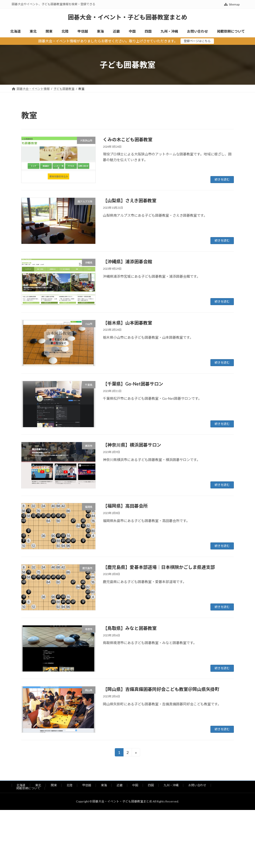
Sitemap (232, 4)
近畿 (120, 785)
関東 (54, 785)
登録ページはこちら (197, 41)
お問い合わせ (197, 785)
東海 (104, 785)
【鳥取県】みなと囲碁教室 (130, 628)
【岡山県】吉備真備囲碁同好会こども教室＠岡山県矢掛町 (161, 689)
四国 (151, 785)
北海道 (20, 785)
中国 (135, 785)
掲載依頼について (28, 788)
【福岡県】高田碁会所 (125, 506)
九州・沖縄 (171, 785)
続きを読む (222, 179)
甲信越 (86, 785)
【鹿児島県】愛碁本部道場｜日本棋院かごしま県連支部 (159, 567)
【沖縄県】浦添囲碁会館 (127, 261)
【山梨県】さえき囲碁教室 (129, 200)
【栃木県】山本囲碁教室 (127, 323)
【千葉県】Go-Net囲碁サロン (133, 384)
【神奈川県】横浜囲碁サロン (132, 445)
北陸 (69, 785)
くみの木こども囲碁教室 (127, 139)
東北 (38, 785)
